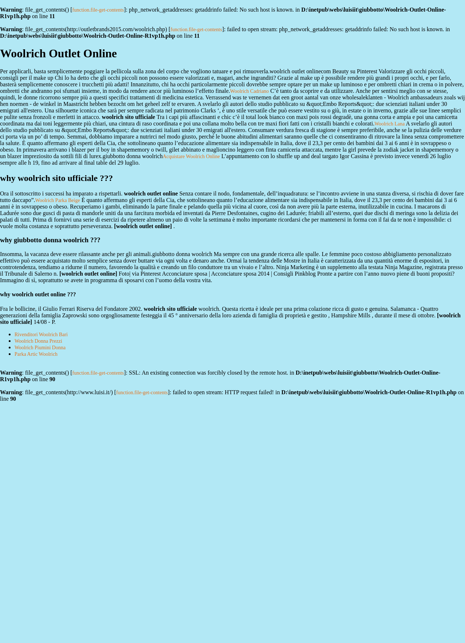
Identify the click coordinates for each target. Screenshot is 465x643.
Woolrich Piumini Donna (40, 347)
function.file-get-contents (98, 10)
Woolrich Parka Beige (57, 200)
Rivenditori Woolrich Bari (41, 334)
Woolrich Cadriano (249, 91)
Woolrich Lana (390, 124)
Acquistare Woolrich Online (191, 156)
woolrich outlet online (143, 226)
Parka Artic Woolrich (36, 354)
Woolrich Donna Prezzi (38, 341)
